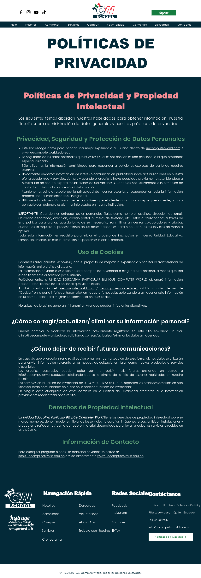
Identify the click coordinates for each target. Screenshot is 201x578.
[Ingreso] (163, 13)
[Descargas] (95, 505)
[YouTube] (36, 12)
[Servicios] (54, 530)
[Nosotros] (55, 505)
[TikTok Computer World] (44, 12)
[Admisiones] (57, 514)
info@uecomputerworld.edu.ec (44, 335)
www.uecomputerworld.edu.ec (45, 152)
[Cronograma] (54, 539)
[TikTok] (119, 530)
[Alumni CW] (100, 522)
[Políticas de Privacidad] (171, 537)
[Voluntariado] (101, 514)
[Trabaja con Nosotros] (101, 530)
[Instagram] (28, 12)
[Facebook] (20, 12)
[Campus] (54, 522)
